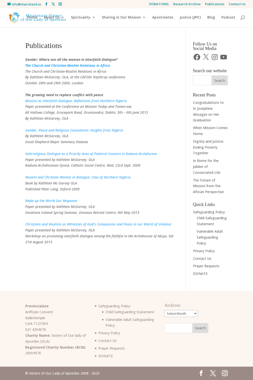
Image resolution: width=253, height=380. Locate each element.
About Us (52, 18)
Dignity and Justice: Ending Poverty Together (208, 147)
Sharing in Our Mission (121, 18)
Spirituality (80, 18)
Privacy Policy (204, 250)
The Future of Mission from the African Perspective (208, 186)
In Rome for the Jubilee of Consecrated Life (206, 166)
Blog (211, 18)
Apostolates (162, 18)
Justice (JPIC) (190, 18)
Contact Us (237, 4)
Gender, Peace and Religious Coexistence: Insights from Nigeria (74, 130)
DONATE (200, 273)
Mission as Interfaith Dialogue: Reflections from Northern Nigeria (76, 100)
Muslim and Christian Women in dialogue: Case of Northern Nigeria (77, 177)
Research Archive (187, 4)
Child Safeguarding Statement (129, 312)
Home (32, 18)
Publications (214, 4)
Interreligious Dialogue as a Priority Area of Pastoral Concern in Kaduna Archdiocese (91, 153)
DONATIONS (159, 4)
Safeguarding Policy (209, 212)
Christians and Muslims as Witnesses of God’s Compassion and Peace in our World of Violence (98, 224)
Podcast (228, 18)
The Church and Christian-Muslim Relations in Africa (67, 65)
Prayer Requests (206, 266)
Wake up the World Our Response (51, 200)
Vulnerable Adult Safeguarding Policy (210, 237)
